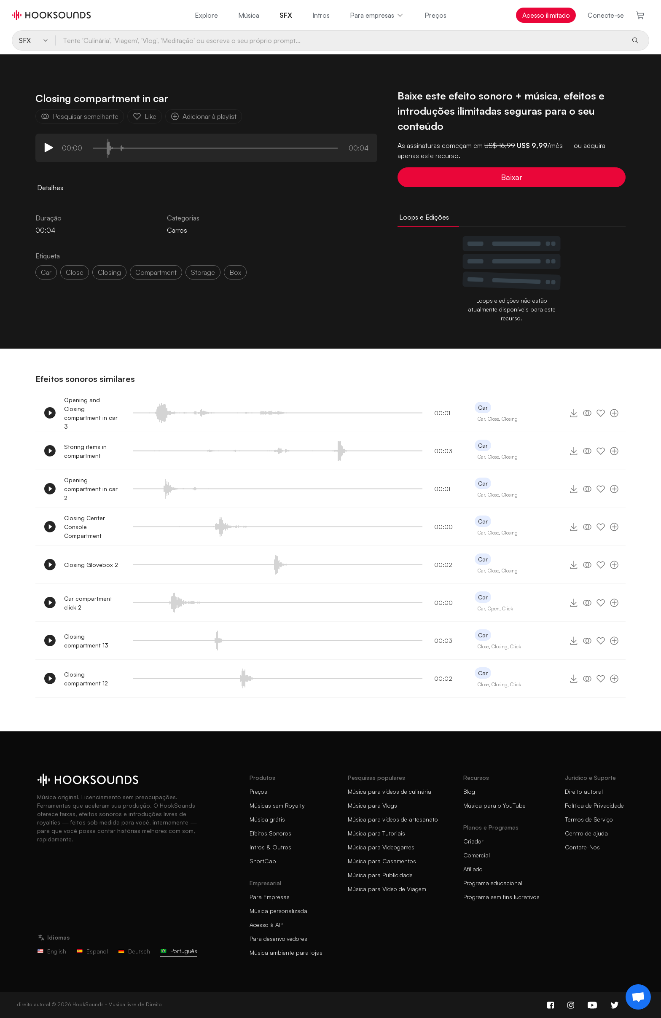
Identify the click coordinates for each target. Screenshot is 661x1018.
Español (92, 951)
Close (493, 419)
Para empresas (377, 15)
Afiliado (473, 869)
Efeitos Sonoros (270, 833)
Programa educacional (492, 882)
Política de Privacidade (594, 805)
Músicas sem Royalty (277, 805)
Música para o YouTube (494, 805)
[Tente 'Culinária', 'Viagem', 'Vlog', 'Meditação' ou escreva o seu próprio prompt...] (340, 40)
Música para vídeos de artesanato (393, 819)
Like (144, 116)
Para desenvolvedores (278, 938)
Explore (206, 15)
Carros (177, 230)
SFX (285, 15)
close (74, 272)
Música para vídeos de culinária (389, 791)
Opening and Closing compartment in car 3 (91, 413)
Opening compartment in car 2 (91, 488)
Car (483, 407)
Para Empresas (270, 896)
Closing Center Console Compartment (84, 526)
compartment (156, 272)
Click (507, 608)
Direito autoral (584, 791)
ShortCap (263, 861)
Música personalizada (278, 910)
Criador (473, 841)
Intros (321, 15)
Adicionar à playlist (203, 116)
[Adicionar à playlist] (614, 413)
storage (203, 272)
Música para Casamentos (382, 861)
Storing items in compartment (85, 451)
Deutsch (134, 951)
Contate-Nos (582, 847)
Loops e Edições (424, 217)
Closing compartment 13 (86, 641)
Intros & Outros (270, 847)
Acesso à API (267, 924)
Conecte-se (606, 15)
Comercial (476, 855)
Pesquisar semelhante (79, 116)
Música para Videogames (381, 847)
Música (248, 15)
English (51, 951)
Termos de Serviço (589, 819)
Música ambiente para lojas (286, 952)
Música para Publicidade (380, 874)
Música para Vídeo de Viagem (387, 888)
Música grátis (267, 819)
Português (178, 950)
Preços (435, 15)
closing (109, 272)
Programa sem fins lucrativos (501, 896)
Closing (510, 419)
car (46, 272)
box (235, 272)
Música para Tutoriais (376, 833)
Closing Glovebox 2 (91, 564)
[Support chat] (638, 997)
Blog (469, 791)
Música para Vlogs (372, 805)
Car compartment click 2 (88, 603)
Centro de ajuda (586, 833)
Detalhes (50, 187)
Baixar (511, 177)
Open (494, 608)
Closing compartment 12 (86, 679)
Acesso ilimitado (546, 15)
